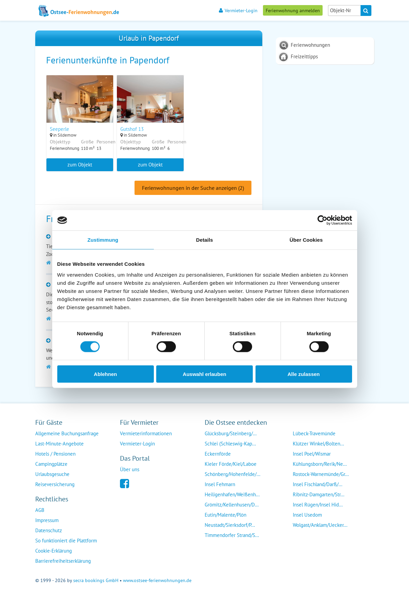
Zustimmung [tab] (102, 240)
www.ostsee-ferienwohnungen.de (157, 580)
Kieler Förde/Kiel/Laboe (231, 464)
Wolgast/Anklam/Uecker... (320, 525)
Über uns (129, 469)
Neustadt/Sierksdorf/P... (230, 525)
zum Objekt (79, 164)
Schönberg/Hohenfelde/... (232, 474)
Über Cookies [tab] (306, 240)
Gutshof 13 (132, 129)
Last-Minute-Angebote (59, 443)
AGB (39, 510)
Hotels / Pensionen (55, 454)
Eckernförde (218, 454)
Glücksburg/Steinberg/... (231, 433)
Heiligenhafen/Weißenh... (232, 494)
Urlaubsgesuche (52, 474)
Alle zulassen (303, 374)
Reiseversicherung (55, 484)
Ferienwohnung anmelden (293, 10)
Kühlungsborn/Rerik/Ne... (320, 464)
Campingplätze (51, 464)
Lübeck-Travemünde (314, 433)
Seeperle (59, 129)
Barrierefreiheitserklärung (63, 561)
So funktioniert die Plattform (66, 540)
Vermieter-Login (238, 10)
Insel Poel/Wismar (312, 454)
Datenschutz (48, 530)
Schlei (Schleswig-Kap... (230, 443)
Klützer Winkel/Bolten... (318, 443)
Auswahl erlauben (204, 374)
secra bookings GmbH (95, 580)
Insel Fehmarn (220, 484)
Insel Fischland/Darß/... (317, 484)
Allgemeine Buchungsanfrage (67, 433)
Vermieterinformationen (146, 433)
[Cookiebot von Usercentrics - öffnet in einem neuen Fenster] (322, 220)
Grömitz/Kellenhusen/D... (232, 504)
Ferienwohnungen (310, 45)
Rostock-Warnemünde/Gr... (321, 474)
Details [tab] (204, 240)
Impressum (47, 520)
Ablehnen (105, 374)
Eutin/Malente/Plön (225, 515)
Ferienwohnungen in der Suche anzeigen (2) (193, 188)
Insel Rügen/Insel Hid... (318, 504)
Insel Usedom (307, 515)
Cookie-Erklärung (53, 550)
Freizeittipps (304, 56)
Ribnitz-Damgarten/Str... (318, 494)
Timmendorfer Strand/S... (232, 535)
